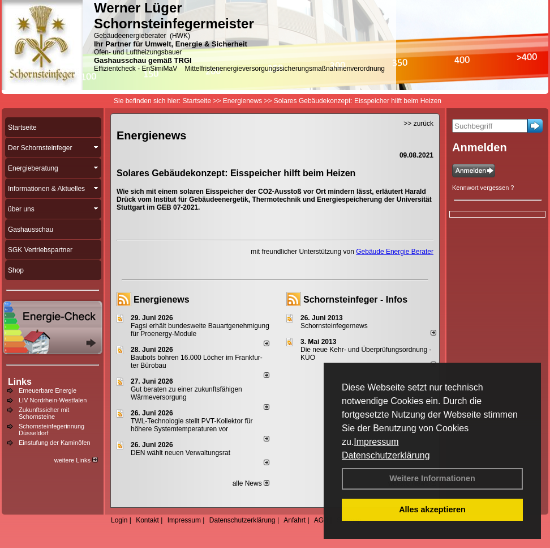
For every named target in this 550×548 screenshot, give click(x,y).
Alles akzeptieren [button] (432, 509)
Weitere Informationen (432, 478)
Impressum (376, 442)
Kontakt (147, 520)
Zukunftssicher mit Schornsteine (44, 413)
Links (20, 381)
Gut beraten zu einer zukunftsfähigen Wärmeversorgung (186, 393)
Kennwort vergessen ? (483, 187)
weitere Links (76, 460)
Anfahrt (294, 520)
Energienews (162, 299)
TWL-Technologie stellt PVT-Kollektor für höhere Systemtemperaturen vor (191, 425)
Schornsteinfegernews (334, 326)
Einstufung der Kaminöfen (55, 442)
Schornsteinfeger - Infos (355, 299)
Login (119, 520)
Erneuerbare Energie (47, 390)
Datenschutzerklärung (386, 455)
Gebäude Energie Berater (394, 252)
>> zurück (418, 124)
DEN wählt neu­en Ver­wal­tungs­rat (180, 453)
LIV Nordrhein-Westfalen (53, 400)
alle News (251, 483)
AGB (321, 520)
